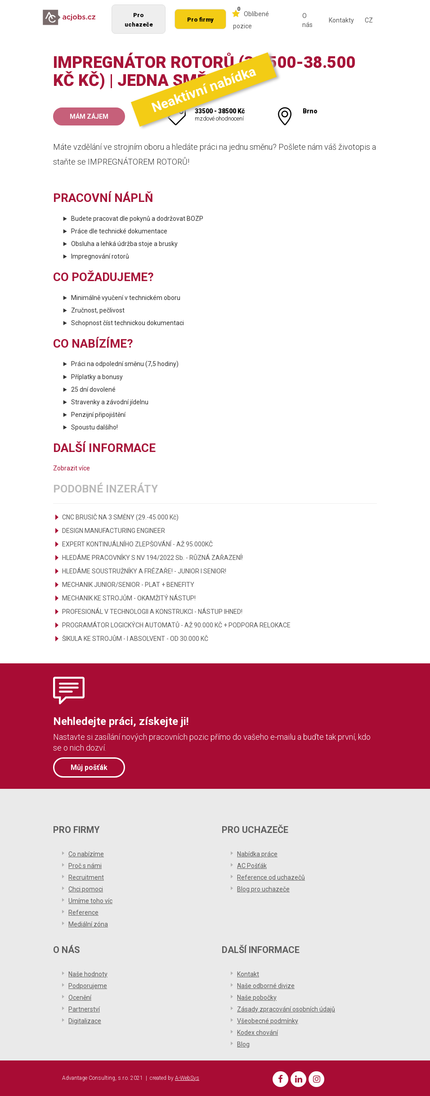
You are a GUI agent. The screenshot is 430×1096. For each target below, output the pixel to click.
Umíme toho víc (90, 900)
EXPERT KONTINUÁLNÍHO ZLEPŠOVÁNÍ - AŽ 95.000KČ (137, 544)
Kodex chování (257, 1032)
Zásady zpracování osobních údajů (286, 1009)
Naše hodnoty (88, 974)
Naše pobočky (257, 997)
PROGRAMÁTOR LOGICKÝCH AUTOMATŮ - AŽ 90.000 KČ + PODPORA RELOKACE (176, 625)
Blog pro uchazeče (263, 889)
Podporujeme (87, 985)
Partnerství (84, 1009)
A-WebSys (187, 1078)
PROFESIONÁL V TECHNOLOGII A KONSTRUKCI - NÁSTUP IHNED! (152, 611)
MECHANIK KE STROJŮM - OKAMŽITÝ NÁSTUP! (129, 598)
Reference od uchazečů (271, 877)
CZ (369, 20)
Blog (243, 1044)
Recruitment (86, 877)
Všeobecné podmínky (267, 1020)
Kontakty (341, 20)
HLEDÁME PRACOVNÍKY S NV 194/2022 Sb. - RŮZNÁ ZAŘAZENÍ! (152, 557)
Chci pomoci (85, 889)
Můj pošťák (89, 767)
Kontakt (248, 974)
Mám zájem (89, 116)
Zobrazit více (71, 468)
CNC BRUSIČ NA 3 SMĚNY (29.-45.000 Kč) (120, 517)
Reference (83, 912)
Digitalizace (84, 1020)
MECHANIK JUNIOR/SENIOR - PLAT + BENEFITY (128, 584)
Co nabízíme (86, 854)
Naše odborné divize (266, 985)
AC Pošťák (252, 865)
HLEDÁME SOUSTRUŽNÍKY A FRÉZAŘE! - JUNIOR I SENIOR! (144, 571)
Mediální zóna (88, 924)
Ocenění (79, 997)
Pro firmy (200, 19)
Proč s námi (85, 865)
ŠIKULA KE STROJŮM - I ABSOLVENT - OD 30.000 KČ (135, 638)
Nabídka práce (257, 854)
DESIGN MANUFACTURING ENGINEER (113, 530)
